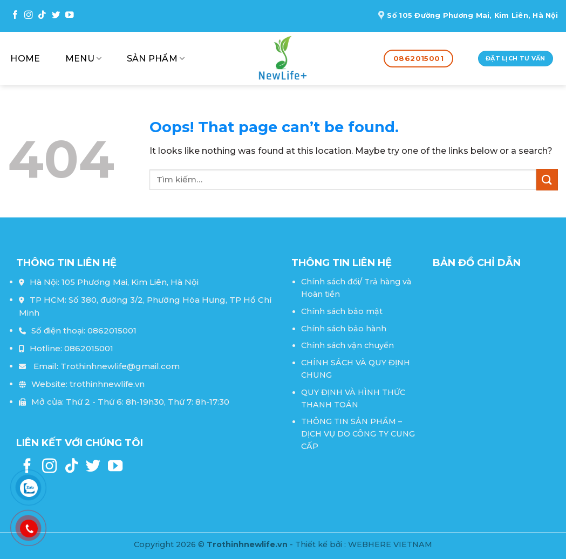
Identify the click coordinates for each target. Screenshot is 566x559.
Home (25, 58)
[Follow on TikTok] (42, 15)
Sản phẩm (156, 58)
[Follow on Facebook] (15, 15)
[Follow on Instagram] (28, 15)
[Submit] (547, 179)
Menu (83, 58)
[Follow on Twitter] (56, 15)
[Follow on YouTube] (69, 15)
